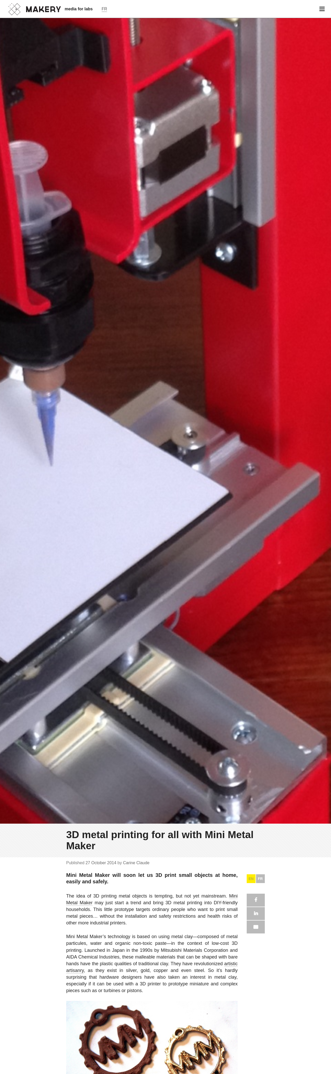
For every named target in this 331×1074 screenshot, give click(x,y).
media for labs (79, 9)
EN (251, 879)
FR (260, 879)
